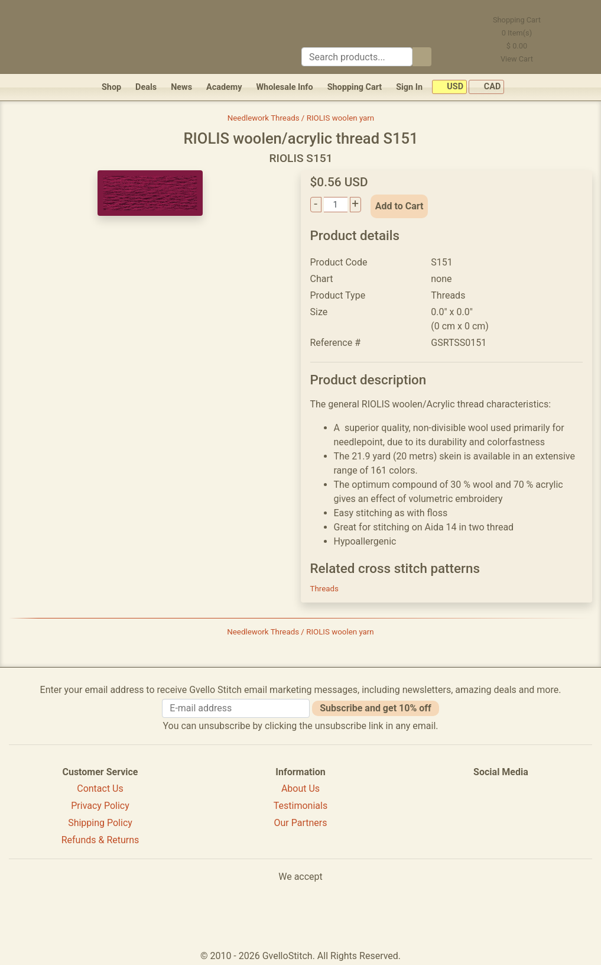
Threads (324, 588)
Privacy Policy (100, 805)
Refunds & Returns (100, 840)
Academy (224, 87)
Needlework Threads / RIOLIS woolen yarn (301, 118)
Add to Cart (399, 206)
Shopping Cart (354, 87)
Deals (146, 87)
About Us (300, 788)
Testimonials (300, 805)
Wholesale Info (284, 87)
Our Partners (300, 822)
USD (449, 87)
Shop (111, 87)
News (181, 87)
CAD (486, 87)
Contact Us (100, 788)
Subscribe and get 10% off (375, 708)
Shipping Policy (100, 822)
